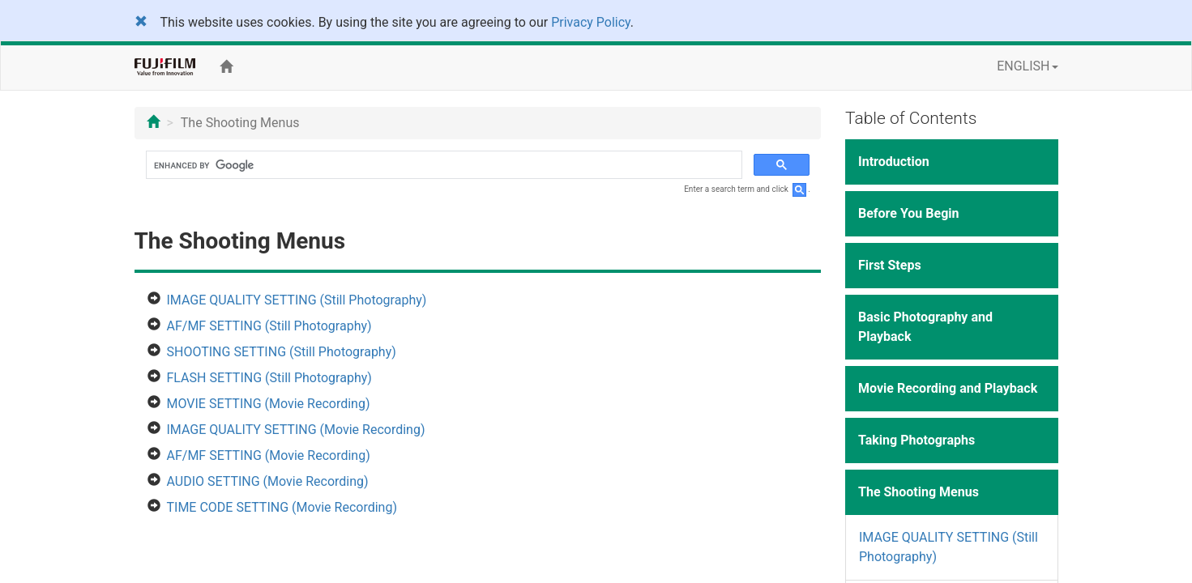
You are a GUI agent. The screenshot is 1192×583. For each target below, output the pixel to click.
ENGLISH (1027, 66)
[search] (443, 165)
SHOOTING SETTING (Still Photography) (281, 352)
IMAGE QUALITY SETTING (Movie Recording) (296, 429)
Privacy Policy (590, 22)
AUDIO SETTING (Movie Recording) (268, 481)
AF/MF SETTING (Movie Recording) (268, 455)
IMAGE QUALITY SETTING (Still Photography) (297, 300)
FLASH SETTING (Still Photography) (269, 377)
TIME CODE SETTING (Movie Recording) (282, 507)
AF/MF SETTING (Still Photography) (269, 326)
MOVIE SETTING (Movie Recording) (268, 403)
